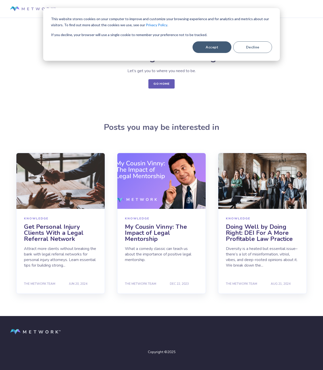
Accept (212, 47)
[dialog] (161, 34)
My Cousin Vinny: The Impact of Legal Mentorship (156, 233)
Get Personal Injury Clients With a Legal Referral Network (54, 233)
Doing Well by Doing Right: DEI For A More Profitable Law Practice (259, 233)
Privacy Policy (156, 25)
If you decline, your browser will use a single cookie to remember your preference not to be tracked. (129, 35)
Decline (252, 47)
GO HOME (161, 84)
